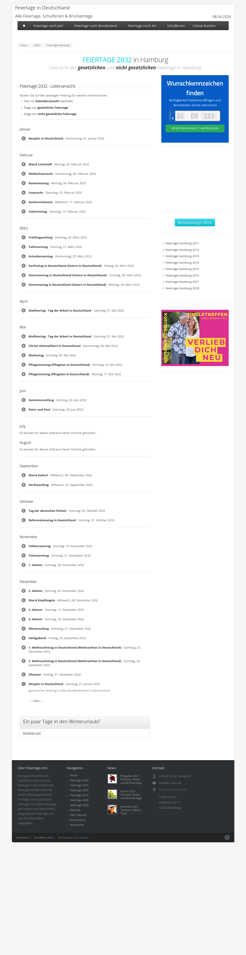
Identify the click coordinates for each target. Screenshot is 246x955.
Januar (25, 129)
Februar (26, 173)
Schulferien (176, 25)
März (24, 361)
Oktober (27, 951)
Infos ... (38, 155)
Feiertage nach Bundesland (97, 25)
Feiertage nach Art (143, 25)
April (24, 553)
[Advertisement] (195, 181)
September (29, 874)
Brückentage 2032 (195, 222)
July (23, 835)
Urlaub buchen (204, 25)
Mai (23, 598)
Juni (23, 753)
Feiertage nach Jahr (50, 25)
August (25, 851)
